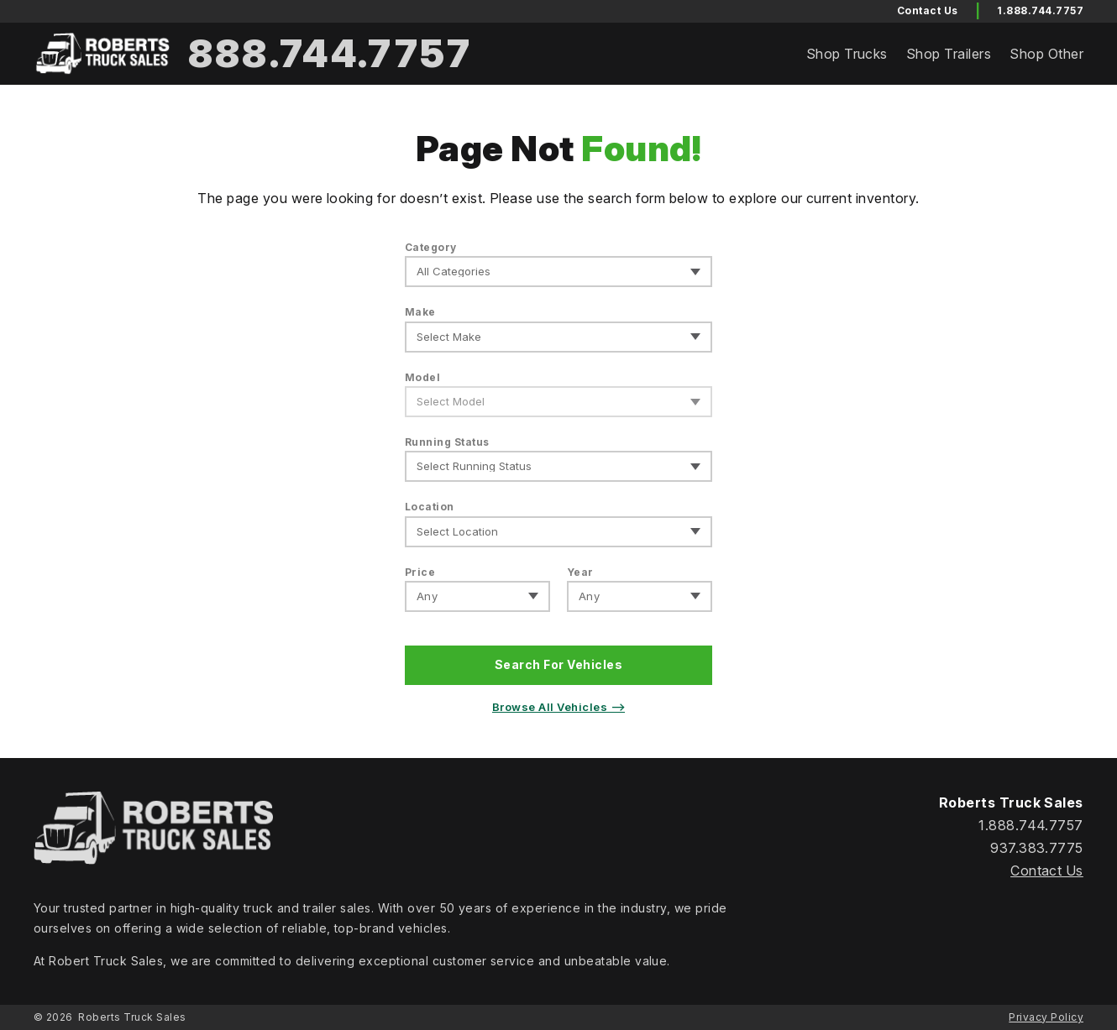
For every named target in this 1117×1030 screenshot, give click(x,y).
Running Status (447, 442)
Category (431, 247)
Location (429, 506)
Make (420, 312)
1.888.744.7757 (1040, 10)
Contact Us (1046, 870)
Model (422, 377)
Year (580, 572)
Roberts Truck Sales (132, 1017)
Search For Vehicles (558, 664)
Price (420, 572)
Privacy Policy (1046, 1017)
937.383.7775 (1036, 847)
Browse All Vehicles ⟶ (558, 707)
